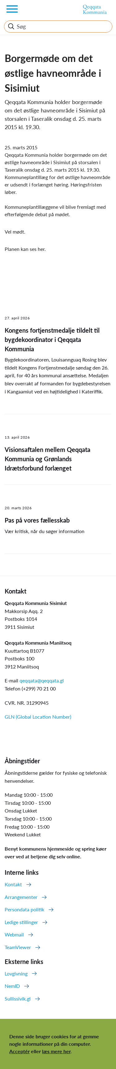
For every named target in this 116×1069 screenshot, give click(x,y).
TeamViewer (18, 947)
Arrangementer (21, 897)
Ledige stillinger (21, 922)
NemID (12, 986)
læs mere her (56, 1051)
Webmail (14, 934)
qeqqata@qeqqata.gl (41, 680)
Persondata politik (24, 909)
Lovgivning (16, 973)
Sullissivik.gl (18, 998)
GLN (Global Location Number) (38, 717)
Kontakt (13, 884)
